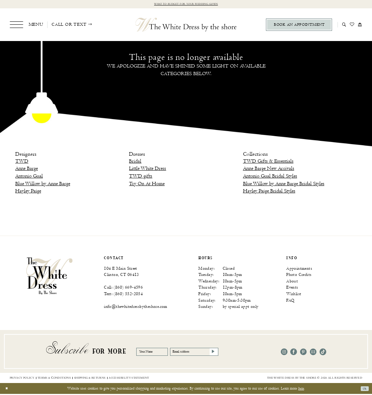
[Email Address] (214, 352)
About (292, 282)
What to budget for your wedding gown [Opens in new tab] (186, 5)
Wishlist (293, 295)
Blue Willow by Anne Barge (42, 184)
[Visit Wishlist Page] (352, 25)
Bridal (135, 162)
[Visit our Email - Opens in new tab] (313, 352)
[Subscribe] (241, 352)
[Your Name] (157, 352)
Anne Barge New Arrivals (268, 169)
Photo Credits (298, 275)
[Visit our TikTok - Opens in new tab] (323, 352)
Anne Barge (26, 169)
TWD (21, 162)
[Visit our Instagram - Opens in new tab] (284, 352)
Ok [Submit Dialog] (363, 389)
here (301, 389)
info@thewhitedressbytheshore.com (135, 307)
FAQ (290, 301)
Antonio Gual (29, 177)
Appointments (299, 269)
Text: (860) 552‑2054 (123, 295)
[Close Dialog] (7, 389)
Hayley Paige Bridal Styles (269, 192)
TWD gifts (140, 177)
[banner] (49, 276)
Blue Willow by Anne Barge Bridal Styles (283, 184)
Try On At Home (147, 184)
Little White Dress (147, 169)
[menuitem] (26, 25)
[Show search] (344, 25)
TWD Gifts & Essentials (268, 162)
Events (292, 288)
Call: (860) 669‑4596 (123, 288)
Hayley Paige (28, 192)
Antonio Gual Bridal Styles (270, 177)
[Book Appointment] (299, 26)
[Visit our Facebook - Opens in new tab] (293, 352)
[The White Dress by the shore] (186, 25)
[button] (26, 25)
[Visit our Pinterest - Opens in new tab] (303, 352)
